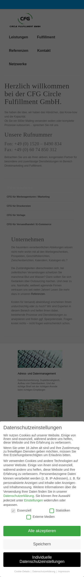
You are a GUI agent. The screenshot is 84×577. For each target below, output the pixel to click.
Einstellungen (33, 503)
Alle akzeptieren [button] (42, 534)
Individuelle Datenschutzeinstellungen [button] (41, 562)
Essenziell (21, 513)
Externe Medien (40, 520)
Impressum (64, 574)
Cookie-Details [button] (22, 574)
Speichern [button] (42, 547)
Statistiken (60, 513)
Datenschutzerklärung (18, 499)
